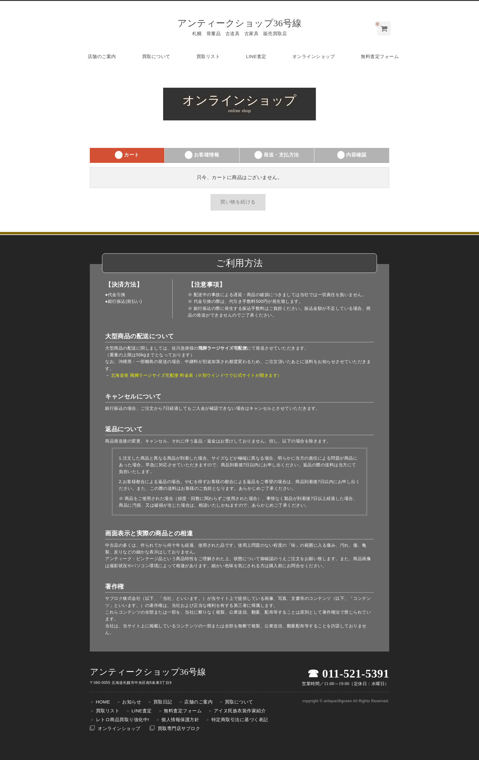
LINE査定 (256, 56)
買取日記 (162, 701)
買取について (156, 56)
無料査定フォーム (380, 56)
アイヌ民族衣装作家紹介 (240, 710)
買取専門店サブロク (179, 728)
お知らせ (131, 701)
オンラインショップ (313, 56)
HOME (103, 701)
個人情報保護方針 (180, 719)
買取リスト (208, 56)
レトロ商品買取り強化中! (122, 719)
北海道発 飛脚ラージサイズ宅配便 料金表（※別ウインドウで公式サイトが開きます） (196, 375)
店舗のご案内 (102, 56)
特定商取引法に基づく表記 (239, 719)
